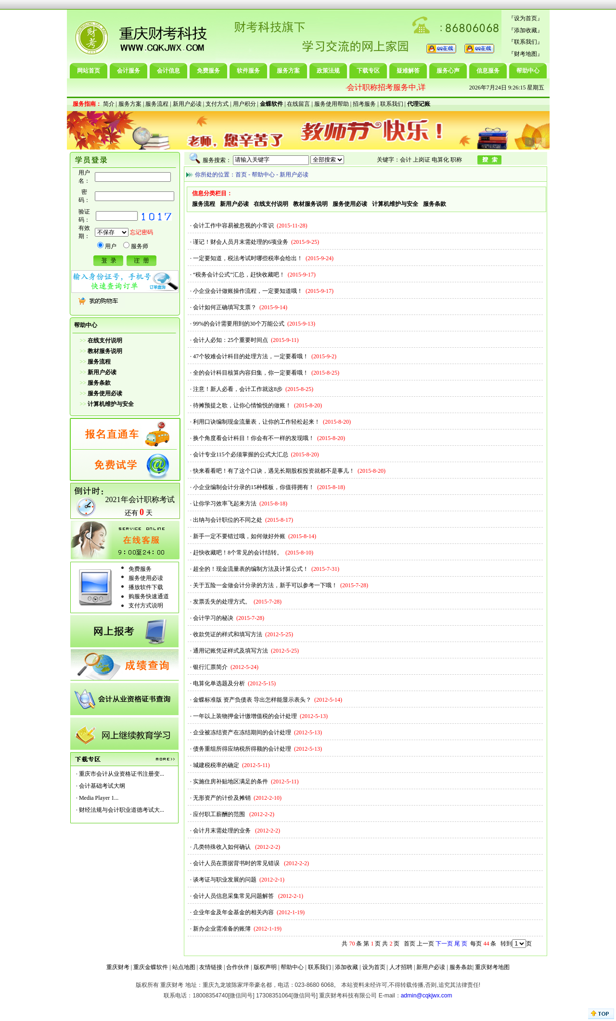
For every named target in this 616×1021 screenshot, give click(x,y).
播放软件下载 (145, 587)
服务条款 (461, 967)
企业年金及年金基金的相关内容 (233, 912)
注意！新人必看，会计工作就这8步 (237, 389)
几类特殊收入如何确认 (222, 847)
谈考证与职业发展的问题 (225, 879)
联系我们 (525, 41)
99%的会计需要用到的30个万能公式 (238, 323)
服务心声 (448, 70)
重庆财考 (117, 967)
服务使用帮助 (331, 104)
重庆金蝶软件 (150, 967)
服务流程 (156, 104)
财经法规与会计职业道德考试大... (121, 810)
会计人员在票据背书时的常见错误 (237, 863)
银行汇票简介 (210, 667)
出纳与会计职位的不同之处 (227, 520)
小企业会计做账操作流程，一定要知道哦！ (248, 291)
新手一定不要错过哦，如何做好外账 (239, 536)
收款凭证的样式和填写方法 (227, 634)
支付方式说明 (145, 605)
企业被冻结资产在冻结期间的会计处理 (242, 732)
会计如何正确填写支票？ (225, 307)
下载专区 (368, 70)
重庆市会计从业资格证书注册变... (121, 773)
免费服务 (208, 70)
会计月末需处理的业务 (222, 830)
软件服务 (248, 70)
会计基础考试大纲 (102, 785)
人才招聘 (400, 967)
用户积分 (244, 104)
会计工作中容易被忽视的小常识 (233, 225)
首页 (241, 174)
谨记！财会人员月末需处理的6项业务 (240, 242)
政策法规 (328, 70)
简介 (109, 104)
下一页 (444, 943)
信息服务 (488, 70)
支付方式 (217, 104)
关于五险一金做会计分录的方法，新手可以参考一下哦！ (265, 585)
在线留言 (298, 104)
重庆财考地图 (492, 967)
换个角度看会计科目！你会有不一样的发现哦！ (253, 438)
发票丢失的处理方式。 (222, 601)
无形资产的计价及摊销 (222, 797)
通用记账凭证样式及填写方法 (230, 650)
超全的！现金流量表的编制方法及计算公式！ (250, 569)
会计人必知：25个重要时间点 (230, 340)
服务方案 (288, 70)
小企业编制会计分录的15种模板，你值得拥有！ (253, 487)
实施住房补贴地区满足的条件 (230, 781)
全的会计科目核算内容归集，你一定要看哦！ (250, 372)
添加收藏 (525, 30)
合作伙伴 (237, 967)
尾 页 (460, 943)
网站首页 (88, 70)
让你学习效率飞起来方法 (225, 503)
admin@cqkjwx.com (426, 995)
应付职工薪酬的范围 (219, 814)
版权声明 (265, 967)
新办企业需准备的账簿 (222, 928)
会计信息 (168, 70)
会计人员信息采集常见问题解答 (234, 896)
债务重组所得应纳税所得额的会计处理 (242, 748)
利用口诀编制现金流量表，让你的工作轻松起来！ (256, 421)
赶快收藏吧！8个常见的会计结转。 (237, 552)
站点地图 (183, 967)
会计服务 (128, 70)
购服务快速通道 (148, 596)
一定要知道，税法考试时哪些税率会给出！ (248, 258)
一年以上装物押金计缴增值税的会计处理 (245, 716)
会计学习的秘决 (213, 618)
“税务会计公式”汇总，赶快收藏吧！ (239, 274)
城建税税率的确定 (216, 765)
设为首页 (525, 18)
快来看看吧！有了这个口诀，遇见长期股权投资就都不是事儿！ (274, 470)
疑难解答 (408, 70)
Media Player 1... (98, 797)
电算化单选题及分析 (219, 683)
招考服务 (364, 104)
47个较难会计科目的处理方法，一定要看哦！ (250, 356)
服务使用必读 (145, 578)
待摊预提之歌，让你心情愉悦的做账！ (242, 405)
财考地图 (525, 53)
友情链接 (210, 967)
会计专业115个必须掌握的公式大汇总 (240, 454)
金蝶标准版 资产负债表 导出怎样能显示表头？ (252, 699)
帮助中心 (527, 70)
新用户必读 (187, 104)
